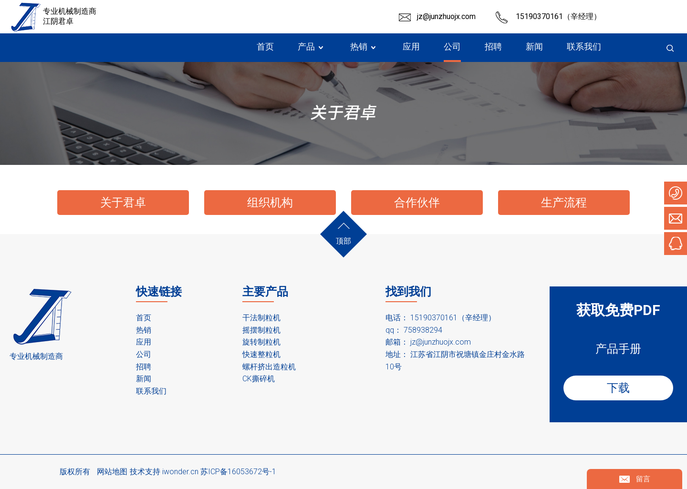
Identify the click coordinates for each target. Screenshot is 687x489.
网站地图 (112, 471)
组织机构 (270, 202)
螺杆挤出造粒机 (269, 366)
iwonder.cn (180, 471)
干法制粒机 (261, 317)
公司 (143, 354)
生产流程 (564, 202)
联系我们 (151, 391)
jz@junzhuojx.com (446, 16)
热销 (143, 330)
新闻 (143, 378)
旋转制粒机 (261, 341)
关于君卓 (123, 202)
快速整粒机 (261, 354)
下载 (618, 388)
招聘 (143, 366)
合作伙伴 (417, 202)
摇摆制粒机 (261, 330)
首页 (143, 317)
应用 (143, 341)
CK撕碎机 (258, 378)
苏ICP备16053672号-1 (238, 471)
